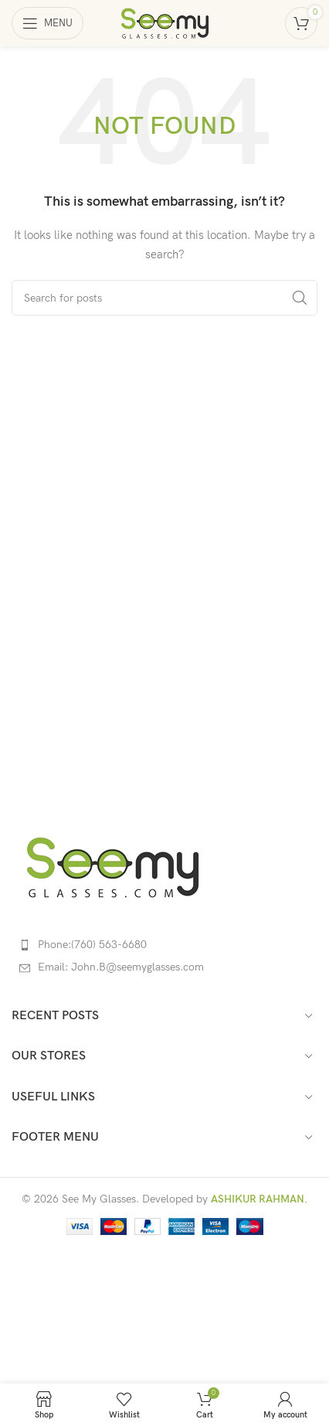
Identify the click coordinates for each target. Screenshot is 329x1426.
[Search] (164, 298)
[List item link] (164, 945)
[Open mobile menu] (47, 23)
